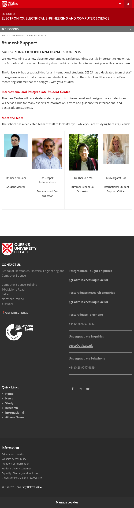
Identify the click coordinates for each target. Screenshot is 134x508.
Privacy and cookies (13, 454)
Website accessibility (14, 459)
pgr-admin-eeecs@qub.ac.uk (88, 302)
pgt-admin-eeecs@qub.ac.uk (88, 280)
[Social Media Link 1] (72, 389)
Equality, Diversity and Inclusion (20, 473)
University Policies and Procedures (22, 478)
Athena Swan (14, 417)
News (9, 398)
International (18, 35)
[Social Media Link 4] (88, 389)
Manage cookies (67, 502)
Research (11, 408)
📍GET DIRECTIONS (15, 313)
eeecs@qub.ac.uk (81, 345)
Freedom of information (15, 463)
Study (9, 403)
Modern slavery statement (17, 468)
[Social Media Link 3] (80, 389)
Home (5, 35)
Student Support (38, 35)
